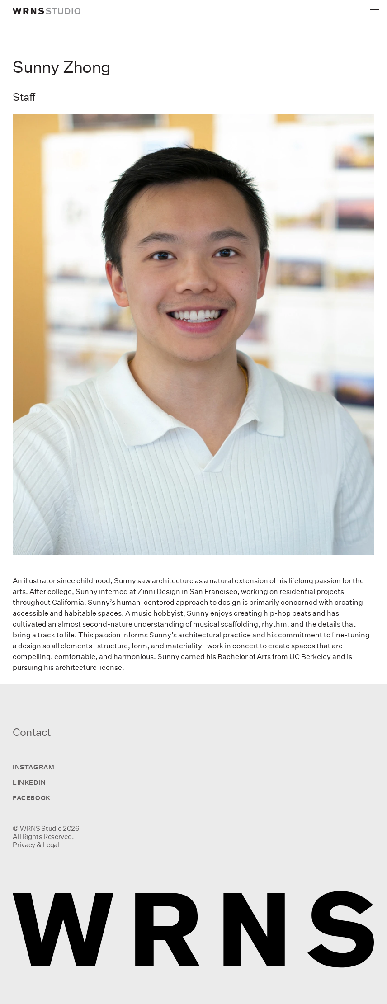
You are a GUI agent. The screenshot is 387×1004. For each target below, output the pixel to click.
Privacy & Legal (36, 844)
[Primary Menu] (375, 9)
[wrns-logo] (46, 11)
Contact (32, 731)
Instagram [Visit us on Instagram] (33, 767)
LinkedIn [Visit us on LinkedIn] (29, 782)
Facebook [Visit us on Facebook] (31, 797)
